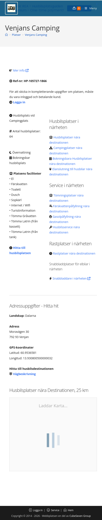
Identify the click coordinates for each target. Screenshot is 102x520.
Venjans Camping (36, 34)
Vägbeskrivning (24, 373)
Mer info (21, 70)
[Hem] (6, 34)
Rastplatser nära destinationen (74, 253)
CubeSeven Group (80, 515)
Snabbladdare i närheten (71, 278)
